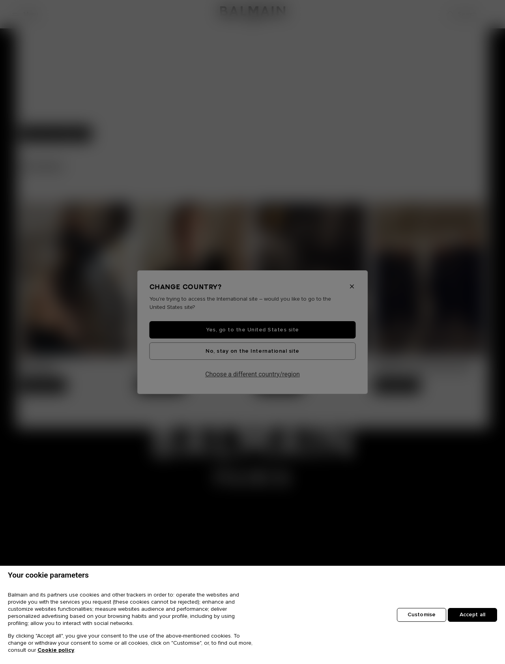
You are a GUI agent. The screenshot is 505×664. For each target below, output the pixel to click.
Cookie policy (55, 650)
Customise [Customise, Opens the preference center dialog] (422, 614)
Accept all (472, 614)
